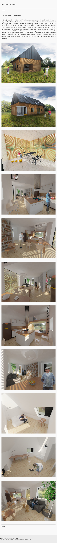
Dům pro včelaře (14, 16)
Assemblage (27, 539)
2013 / (4, 16)
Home (3, 10)
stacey (13, 539)
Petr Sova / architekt (8, 4)
